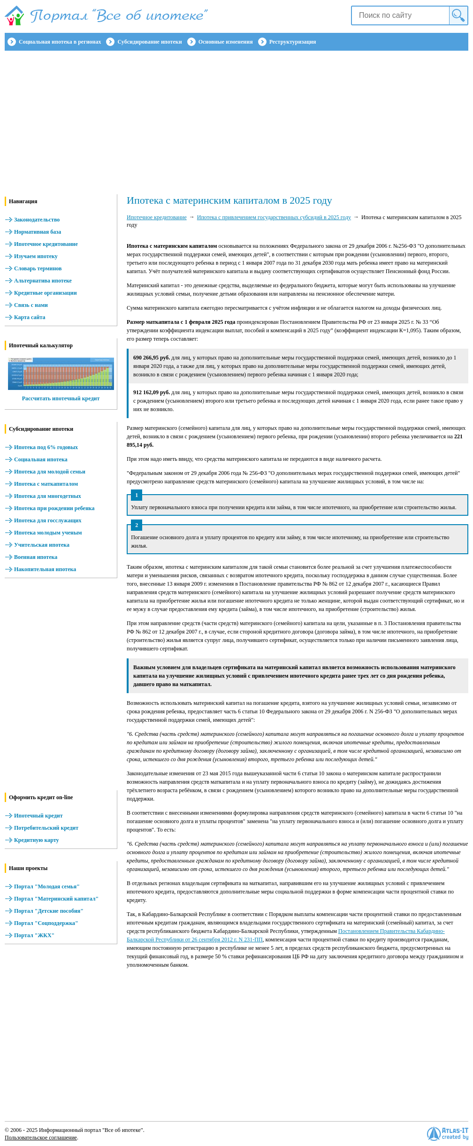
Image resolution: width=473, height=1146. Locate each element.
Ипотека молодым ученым (48, 532)
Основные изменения (225, 41)
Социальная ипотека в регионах (60, 41)
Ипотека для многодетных (47, 496)
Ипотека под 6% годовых (46, 447)
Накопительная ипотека (45, 569)
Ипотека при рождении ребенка (54, 508)
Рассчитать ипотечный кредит (61, 398)
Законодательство (37, 219)
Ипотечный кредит (38, 815)
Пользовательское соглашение (41, 1137)
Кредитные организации (45, 293)
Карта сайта (30, 317)
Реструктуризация (292, 41)
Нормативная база (37, 232)
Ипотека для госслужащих (47, 520)
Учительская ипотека (41, 545)
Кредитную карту (36, 840)
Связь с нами (31, 305)
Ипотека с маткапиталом (46, 484)
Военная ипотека (35, 557)
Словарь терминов (38, 268)
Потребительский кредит (46, 828)
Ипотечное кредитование (46, 244)
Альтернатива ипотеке (43, 280)
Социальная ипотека (41, 459)
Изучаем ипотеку (36, 256)
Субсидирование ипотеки (149, 41)
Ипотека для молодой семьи (49, 471)
